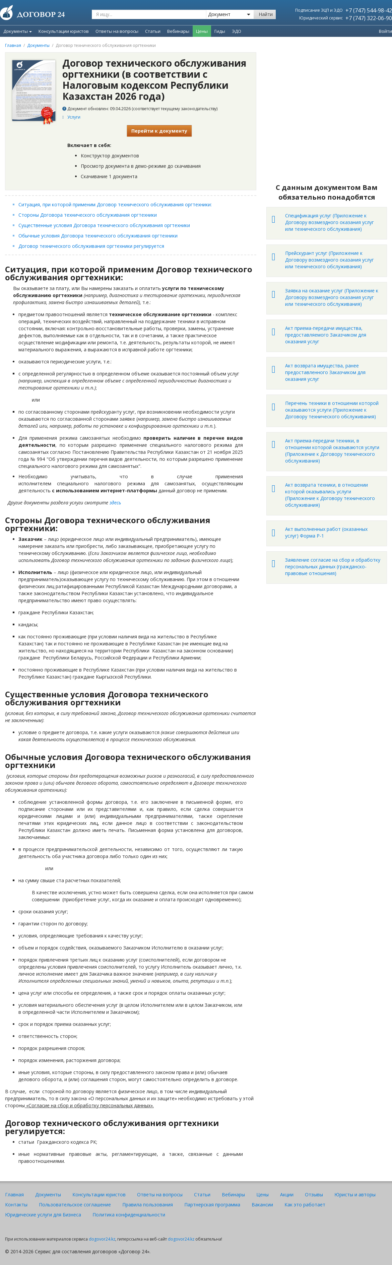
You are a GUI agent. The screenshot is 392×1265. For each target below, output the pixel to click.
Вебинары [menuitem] (178, 31)
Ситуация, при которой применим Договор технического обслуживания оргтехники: (115, 204)
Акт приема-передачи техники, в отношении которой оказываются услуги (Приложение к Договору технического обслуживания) (332, 450)
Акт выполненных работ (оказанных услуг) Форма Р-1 (326, 532)
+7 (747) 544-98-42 (368, 10)
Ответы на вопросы (160, 1194)
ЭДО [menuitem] (236, 31)
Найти (266, 14)
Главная (13, 45)
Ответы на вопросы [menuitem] (116, 31)
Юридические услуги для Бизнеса (43, 1214)
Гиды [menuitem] (219, 31)
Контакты (16, 1204)
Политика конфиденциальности (128, 1214)
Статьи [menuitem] (152, 31)
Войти (385, 31)
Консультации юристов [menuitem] (64, 31)
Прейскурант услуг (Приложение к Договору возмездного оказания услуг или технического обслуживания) (329, 260)
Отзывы (314, 1194)
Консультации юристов (99, 1194)
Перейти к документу (159, 131)
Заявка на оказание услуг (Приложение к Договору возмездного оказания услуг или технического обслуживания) (331, 297)
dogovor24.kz (102, 1239)
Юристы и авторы (355, 1194)
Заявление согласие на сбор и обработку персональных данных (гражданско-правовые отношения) (332, 566)
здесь (115, 502)
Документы (17, 31)
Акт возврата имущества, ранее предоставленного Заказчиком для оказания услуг (325, 372)
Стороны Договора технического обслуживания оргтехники (87, 215)
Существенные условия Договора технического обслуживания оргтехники (104, 225)
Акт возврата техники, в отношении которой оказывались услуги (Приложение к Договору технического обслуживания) (330, 495)
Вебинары (233, 1194)
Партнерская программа (212, 1204)
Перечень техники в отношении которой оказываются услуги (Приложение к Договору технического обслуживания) (332, 410)
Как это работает (304, 1204)
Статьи (202, 1194)
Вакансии (262, 1204)
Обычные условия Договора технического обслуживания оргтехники (98, 235)
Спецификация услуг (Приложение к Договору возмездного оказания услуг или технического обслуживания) (329, 222)
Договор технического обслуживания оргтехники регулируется (91, 246)
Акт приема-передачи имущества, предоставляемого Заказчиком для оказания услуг (325, 335)
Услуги (73, 117)
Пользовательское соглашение (75, 1204)
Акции (286, 1194)
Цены (262, 1194)
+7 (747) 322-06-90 (368, 18)
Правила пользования (147, 1204)
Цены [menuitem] (202, 31)
